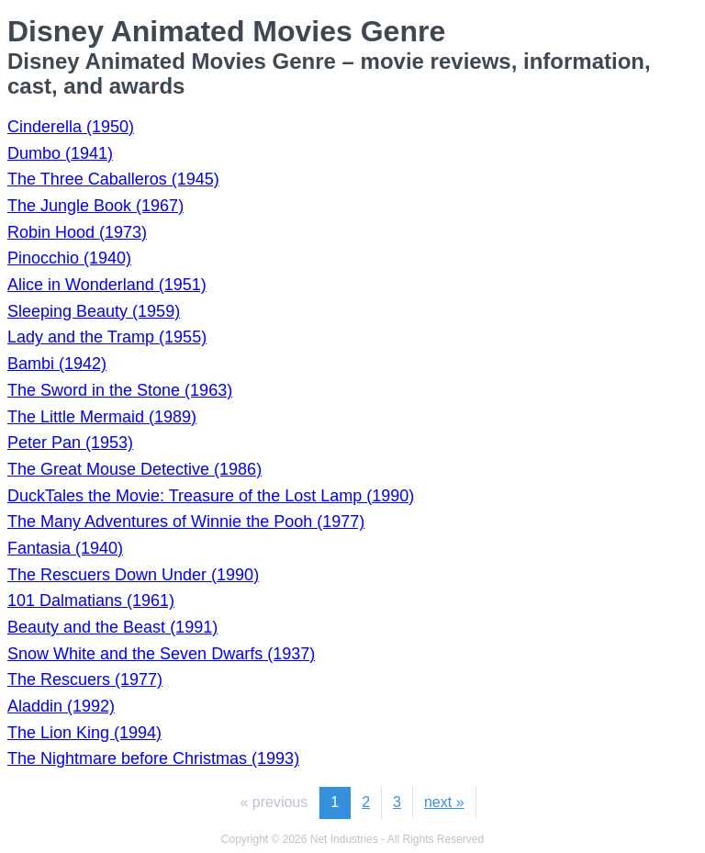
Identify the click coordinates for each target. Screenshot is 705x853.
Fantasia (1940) (65, 548)
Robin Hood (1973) (77, 232)
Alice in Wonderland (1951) (107, 284)
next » (444, 802)
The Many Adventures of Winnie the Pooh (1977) (185, 521)
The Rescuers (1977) (84, 679)
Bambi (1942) (56, 363)
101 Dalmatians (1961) (90, 600)
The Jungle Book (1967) (95, 205)
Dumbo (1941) (60, 153)
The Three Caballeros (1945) (113, 179)
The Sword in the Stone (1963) (119, 390)
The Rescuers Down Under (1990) (133, 575)
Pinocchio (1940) (69, 258)
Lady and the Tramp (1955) (107, 337)
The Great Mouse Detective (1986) (134, 469)
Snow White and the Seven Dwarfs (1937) (161, 654)
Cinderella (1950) (70, 127)
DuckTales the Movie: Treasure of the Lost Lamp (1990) (210, 496)
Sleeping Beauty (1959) (93, 311)
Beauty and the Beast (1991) (112, 627)
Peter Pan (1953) (70, 442)
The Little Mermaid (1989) (101, 417)
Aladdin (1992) (61, 706)
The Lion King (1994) (84, 733)
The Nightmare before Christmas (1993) (153, 758)
